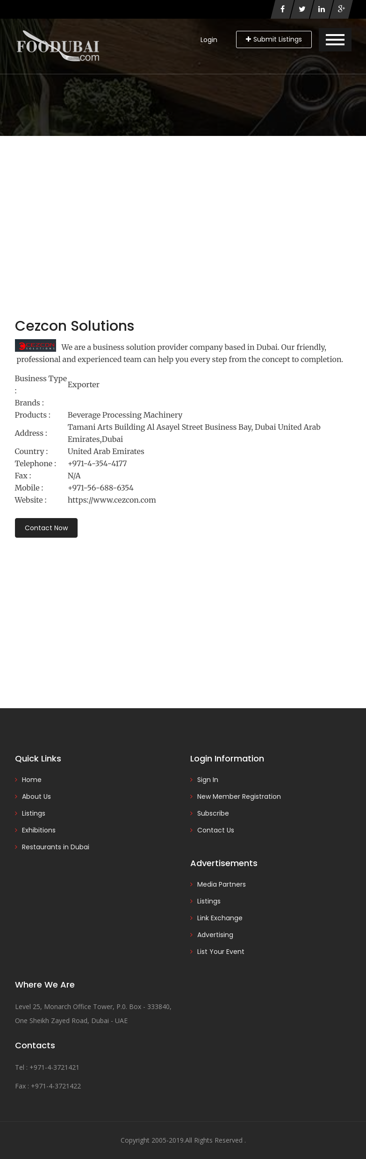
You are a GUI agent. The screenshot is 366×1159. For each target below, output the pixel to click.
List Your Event (220, 951)
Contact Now (46, 528)
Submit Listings (274, 39)
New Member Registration (239, 796)
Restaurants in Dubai (55, 847)
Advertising (215, 934)
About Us (36, 796)
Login (209, 39)
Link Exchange (220, 918)
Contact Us (215, 830)
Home (32, 779)
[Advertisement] (183, 206)
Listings (33, 813)
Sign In (207, 779)
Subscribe (213, 813)
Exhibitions (39, 830)
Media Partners (221, 884)
